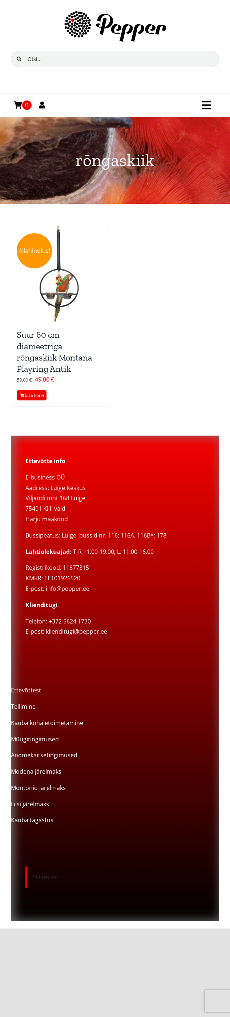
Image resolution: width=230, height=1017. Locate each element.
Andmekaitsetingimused (44, 755)
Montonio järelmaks (38, 788)
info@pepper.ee (67, 589)
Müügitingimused (35, 739)
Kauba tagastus (32, 820)
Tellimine (23, 707)
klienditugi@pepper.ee (76, 631)
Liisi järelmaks (30, 804)
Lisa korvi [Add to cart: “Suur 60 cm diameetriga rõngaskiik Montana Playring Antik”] (34, 395)
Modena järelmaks (36, 771)
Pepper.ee (44, 877)
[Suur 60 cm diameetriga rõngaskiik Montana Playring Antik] (59, 274)
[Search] (19, 59)
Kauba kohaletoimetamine (47, 723)
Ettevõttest (26, 690)
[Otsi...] (115, 59)
